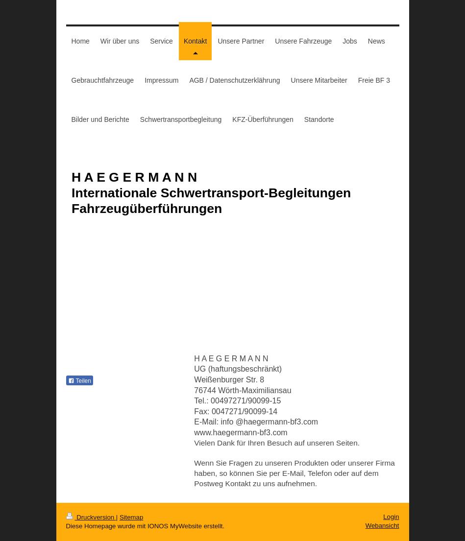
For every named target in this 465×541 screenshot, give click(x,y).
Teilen (79, 380)
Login (391, 516)
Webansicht (382, 525)
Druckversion (91, 517)
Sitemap (131, 517)
